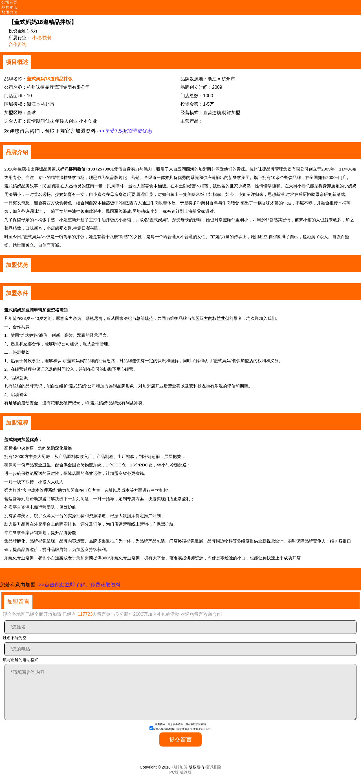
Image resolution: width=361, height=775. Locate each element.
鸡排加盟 (180, 767)
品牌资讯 (9, 7)
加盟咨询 (9, 12)
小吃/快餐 (41, 37)
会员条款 (206, 729)
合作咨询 (17, 44)
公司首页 (9, 2)
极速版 (186, 772)
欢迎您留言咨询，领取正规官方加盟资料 (78, 131)
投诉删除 (213, 767)
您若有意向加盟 (60, 585)
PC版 (174, 772)
